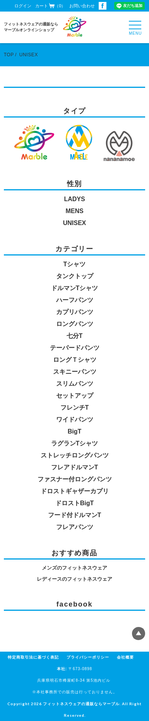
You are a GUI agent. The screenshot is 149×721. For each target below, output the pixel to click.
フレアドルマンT (74, 467)
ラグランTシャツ (74, 443)
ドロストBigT (74, 503)
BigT (75, 431)
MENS (74, 211)
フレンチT (74, 407)
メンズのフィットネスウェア (74, 568)
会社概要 (125, 657)
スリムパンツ (74, 383)
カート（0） (50, 5)
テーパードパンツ (74, 348)
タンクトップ (74, 276)
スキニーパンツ (74, 371)
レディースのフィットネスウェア (74, 579)
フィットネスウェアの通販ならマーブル (81, 703)
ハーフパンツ (74, 300)
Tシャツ (74, 264)
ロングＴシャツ (74, 359)
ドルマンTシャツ (74, 288)
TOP (9, 54)
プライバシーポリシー (88, 657)
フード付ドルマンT (74, 515)
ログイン (22, 5)
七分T (75, 336)
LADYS (74, 199)
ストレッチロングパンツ (75, 455)
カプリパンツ (74, 312)
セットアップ (74, 395)
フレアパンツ (74, 527)
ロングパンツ (74, 324)
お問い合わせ (82, 5)
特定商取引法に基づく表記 (33, 657)
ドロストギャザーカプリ (75, 491)
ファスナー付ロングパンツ (75, 479)
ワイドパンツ (74, 419)
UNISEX (28, 54)
